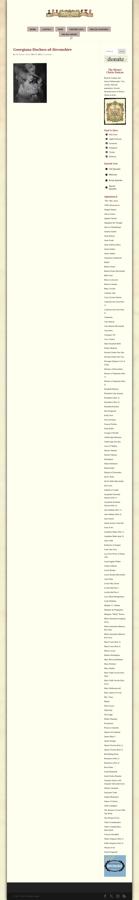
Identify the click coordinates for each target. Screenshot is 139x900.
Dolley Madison (110, 348)
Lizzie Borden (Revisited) (114, 575)
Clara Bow (108, 330)
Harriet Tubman (110, 450)
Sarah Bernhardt (110, 772)
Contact (47, 29)
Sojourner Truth (110, 792)
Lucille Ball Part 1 (111, 588)
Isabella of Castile (111, 490)
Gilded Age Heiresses (112, 437)
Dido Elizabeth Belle (112, 344)
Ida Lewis (108, 486)
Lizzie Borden (109, 570)
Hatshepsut (108, 459)
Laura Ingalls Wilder (112, 561)
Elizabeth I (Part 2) (111, 402)
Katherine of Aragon (112, 545)
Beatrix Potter (109, 267)
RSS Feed (113, 135)
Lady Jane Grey (110, 549)
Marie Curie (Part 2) (112, 646)
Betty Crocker (109, 289)
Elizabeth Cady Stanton (113, 393)
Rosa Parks (108, 767)
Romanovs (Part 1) (111, 758)
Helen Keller (109, 468)
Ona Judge (108, 715)
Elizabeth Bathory (111, 389)
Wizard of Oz (109, 848)
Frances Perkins (110, 424)
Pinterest (112, 156)
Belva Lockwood (111, 280)
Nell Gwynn (109, 706)
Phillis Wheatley (110, 719)
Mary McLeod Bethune (113, 659)
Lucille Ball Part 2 (111, 592)
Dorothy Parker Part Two (114, 357)
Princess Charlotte (111, 728)
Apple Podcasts (115, 139)
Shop (60, 29)
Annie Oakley (109, 249)
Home (33, 29)
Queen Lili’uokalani (112, 732)
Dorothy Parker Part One (114, 352)
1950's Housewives (112, 205)
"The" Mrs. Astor (111, 201)
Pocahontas (108, 723)
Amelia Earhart (110, 231)
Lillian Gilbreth (110, 566)
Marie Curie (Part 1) (112, 642)
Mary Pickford (110, 664)
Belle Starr (108, 275)
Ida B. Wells (109, 477)
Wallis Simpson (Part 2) (113, 843)
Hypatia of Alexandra (112, 472)
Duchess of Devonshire (113, 369)
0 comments (47, 54)
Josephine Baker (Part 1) (114, 532)
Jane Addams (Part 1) (112, 510)
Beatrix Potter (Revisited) (114, 271)
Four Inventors (110, 420)
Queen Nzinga (110, 741)
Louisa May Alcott (111, 583)
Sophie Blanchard (111, 797)
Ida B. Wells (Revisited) (113, 481)
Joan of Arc (108, 527)
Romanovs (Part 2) (111, 763)
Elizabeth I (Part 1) (111, 398)
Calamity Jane (109, 293)
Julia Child (108, 541)
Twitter (112, 152)
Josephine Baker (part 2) (114, 536)
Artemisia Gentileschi (113, 258)
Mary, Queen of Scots (113, 693)
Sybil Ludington (110, 806)
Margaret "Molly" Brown (114, 614)
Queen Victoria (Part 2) (113, 750)
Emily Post (108, 415)
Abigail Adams (110, 210)
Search (121, 51)
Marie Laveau (109, 651)
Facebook (113, 143)
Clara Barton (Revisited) (114, 326)
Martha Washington (112, 655)
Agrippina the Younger (113, 223)
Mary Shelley (109, 668)
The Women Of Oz (111, 818)
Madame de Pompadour (113, 610)
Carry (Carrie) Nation (112, 297)
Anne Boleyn (109, 236)
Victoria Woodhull (111, 834)
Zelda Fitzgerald (110, 852)
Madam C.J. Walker (112, 605)
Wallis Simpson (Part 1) (113, 839)
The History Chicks (22, 54)
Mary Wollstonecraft (112, 688)
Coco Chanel (109, 339)
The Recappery (69, 35)
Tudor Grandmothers (112, 822)
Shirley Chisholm (111, 788)
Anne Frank (109, 240)
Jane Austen (109, 519)
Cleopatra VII (109, 335)
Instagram (113, 148)
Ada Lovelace (109, 214)
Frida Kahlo (109, 428)
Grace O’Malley (110, 446)
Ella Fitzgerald (110, 411)
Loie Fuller (108, 579)
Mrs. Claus (108, 697)
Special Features (99, 29)
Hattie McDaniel (110, 464)
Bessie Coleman (110, 284)
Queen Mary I (109, 736)
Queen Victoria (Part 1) (113, 745)
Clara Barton (109, 322)
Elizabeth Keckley (111, 407)
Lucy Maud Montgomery (114, 597)
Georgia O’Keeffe (111, 433)
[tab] (115, 169)
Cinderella (108, 317)
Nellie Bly (108, 710)
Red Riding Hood (111, 754)
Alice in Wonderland (112, 227)
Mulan (106, 701)
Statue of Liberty (111, 801)
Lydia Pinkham (110, 601)
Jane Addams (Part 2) (112, 514)
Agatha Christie (110, 218)
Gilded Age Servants (112, 442)
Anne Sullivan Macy (112, 245)
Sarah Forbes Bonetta (112, 776)
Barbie (106, 262)
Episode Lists (76, 29)
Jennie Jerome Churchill (114, 523)
